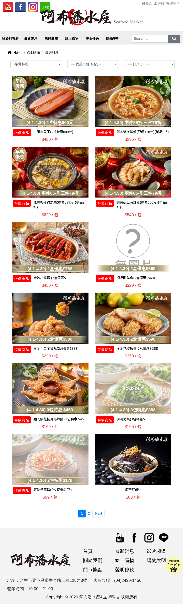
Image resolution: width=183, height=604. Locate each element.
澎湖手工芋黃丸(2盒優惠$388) (56, 346)
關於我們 (93, 559)
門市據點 (93, 569)
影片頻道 (157, 549)
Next (98, 511)
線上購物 (33, 50)
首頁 (88, 549)
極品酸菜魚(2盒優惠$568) (136, 275)
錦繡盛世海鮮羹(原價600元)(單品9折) (142, 203)
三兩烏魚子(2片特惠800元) (53, 129)
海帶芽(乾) (133, 487)
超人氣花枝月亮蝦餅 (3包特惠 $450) (60, 417)
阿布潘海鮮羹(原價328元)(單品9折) (143, 129)
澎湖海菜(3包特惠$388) (134, 417)
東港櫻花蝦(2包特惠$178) (52, 487)
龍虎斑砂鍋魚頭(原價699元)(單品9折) (59, 203)
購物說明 (157, 559)
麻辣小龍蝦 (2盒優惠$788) (53, 275)
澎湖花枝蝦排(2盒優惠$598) (137, 346)
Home (14, 51)
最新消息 (125, 549)
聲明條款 (125, 569)
